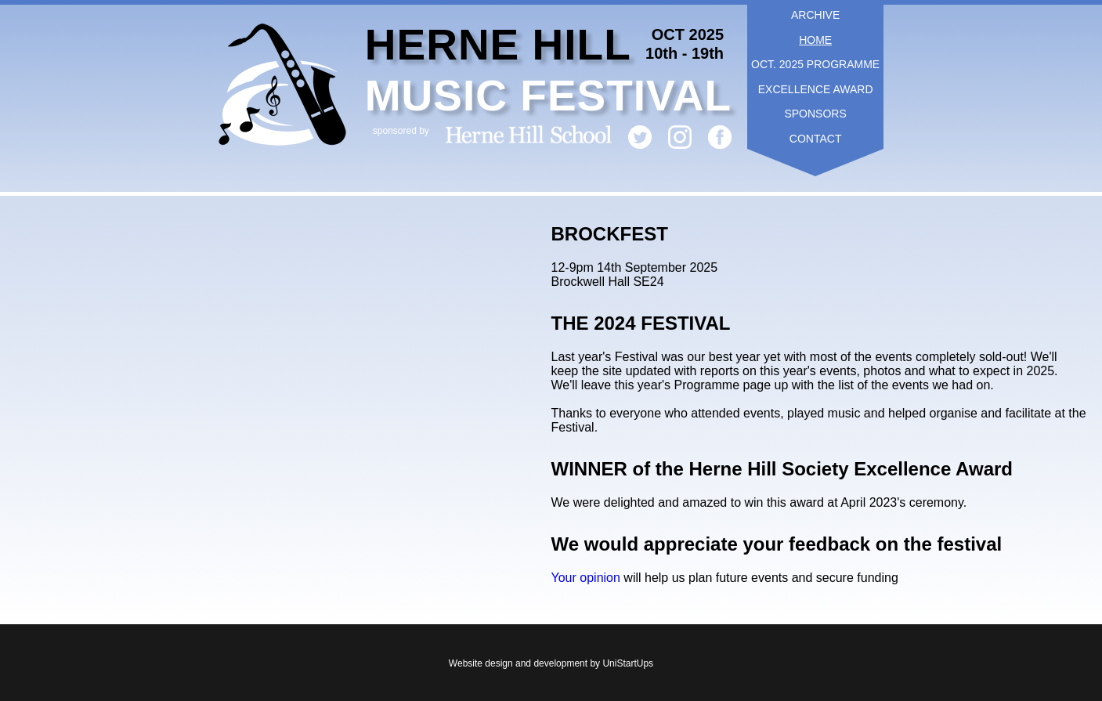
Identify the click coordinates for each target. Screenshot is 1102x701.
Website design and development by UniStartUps (551, 663)
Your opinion (587, 577)
